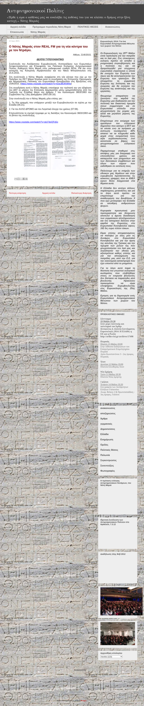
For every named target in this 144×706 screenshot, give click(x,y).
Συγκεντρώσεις (108, 460)
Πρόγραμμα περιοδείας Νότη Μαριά (52, 27)
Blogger (83, 700)
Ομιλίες (104, 445)
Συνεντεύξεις (107, 465)
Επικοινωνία (17, 32)
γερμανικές (106, 424)
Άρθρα (103, 418)
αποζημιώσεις (107, 413)
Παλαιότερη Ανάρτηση (81, 193)
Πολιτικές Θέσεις (109, 450)
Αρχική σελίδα (18, 27)
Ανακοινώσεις (112, 27)
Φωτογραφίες (107, 471)
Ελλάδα (104, 434)
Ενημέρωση (106, 439)
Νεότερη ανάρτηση (17, 193)
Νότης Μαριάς (38, 32)
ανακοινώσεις (107, 408)
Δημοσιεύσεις (107, 429)
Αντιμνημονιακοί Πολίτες (35, 10)
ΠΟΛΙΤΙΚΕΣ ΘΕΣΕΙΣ (88, 27)
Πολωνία (105, 455)
